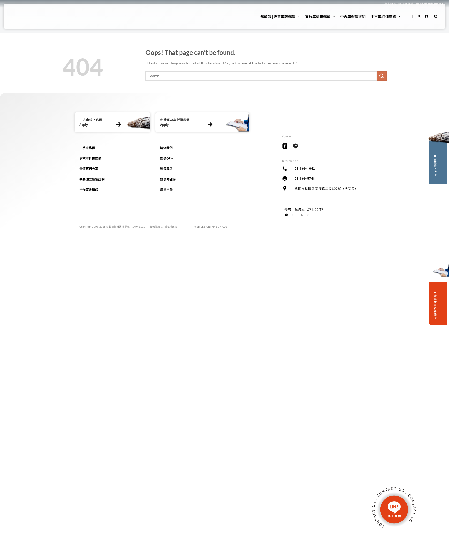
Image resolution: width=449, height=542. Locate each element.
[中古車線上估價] (118, 124)
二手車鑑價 (87, 147)
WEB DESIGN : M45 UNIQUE (211, 226)
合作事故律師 (88, 189)
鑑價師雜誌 (168, 179)
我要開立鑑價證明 (92, 179)
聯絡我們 (166, 147)
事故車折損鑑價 (320, 16)
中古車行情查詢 (386, 16)
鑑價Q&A (166, 158)
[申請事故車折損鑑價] (210, 124)
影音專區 (166, 168)
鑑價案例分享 (88, 168)
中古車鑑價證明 (353, 16)
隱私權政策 (171, 226)
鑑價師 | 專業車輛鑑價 (280, 16)
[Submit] (382, 76)
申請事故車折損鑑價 (435, 305)
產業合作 (166, 189)
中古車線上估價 (435, 165)
